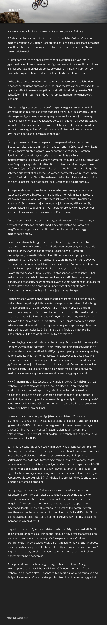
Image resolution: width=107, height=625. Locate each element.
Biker (13, 10)
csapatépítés (18, 564)
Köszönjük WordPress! (17, 617)
